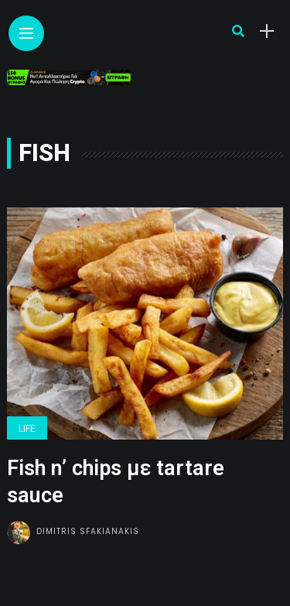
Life (27, 428)
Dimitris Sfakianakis (87, 531)
